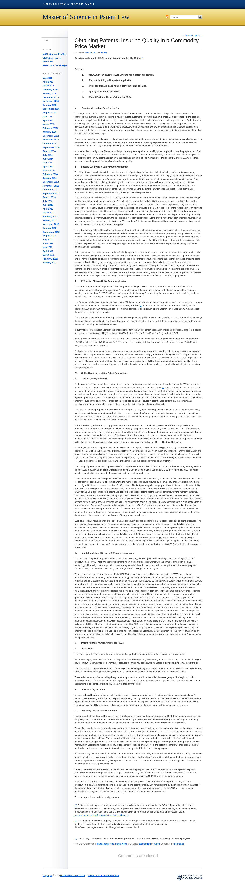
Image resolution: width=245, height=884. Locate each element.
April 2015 (48, 120)
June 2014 (48, 158)
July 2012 (48, 239)
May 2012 (47, 247)
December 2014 (51, 135)
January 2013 (49, 220)
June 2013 (48, 205)
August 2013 (49, 197)
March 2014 (49, 170)
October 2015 (49, 105)
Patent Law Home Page (55, 65)
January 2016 (49, 93)
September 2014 (51, 147)
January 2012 (49, 262)
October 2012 (49, 228)
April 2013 (48, 209)
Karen (104, 53)
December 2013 (51, 182)
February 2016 (50, 89)
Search (200, 17)
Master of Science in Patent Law (86, 17)
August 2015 (49, 112)
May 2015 (47, 116)
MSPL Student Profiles (54, 54)
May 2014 (47, 162)
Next (198, 35)
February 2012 (50, 259)
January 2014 (49, 178)
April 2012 (48, 251)
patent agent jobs (105, 844)
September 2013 (51, 193)
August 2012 (49, 235)
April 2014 (48, 166)
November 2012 (51, 224)
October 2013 (49, 189)
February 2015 (50, 128)
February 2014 (50, 174)
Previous (188, 35)
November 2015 (51, 101)
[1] (76, 805)
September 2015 (51, 109)
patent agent (145, 844)
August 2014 (49, 151)
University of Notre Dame (69, 4)
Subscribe (167, 16)
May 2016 (47, 78)
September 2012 (51, 232)
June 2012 (48, 243)
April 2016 (48, 82)
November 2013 (51, 186)
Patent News (121, 844)
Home (45, 40)
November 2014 (51, 139)
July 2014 (48, 155)
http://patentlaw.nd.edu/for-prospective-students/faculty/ (101, 815)
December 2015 (51, 97)
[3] (163, 387)
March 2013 (49, 212)
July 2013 (48, 201)
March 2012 (49, 255)
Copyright (47, 875)
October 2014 (49, 143)
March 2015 (49, 124)
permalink (179, 844)
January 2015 (49, 132)
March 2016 (49, 85)
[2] (141, 305)
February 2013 (50, 216)
